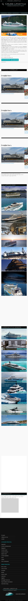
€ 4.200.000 (23, 414)
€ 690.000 (23, 425)
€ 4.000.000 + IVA (22, 403)
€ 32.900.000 (23, 371)
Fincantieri (3, 570)
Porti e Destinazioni (5, 561)
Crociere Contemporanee (6, 15)
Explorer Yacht (4, 553)
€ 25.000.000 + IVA (21, 381)
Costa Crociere (4, 568)
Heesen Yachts (4, 574)
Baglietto (3, 578)
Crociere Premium (4, 551)
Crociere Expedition (5, 555)
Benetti (2, 572)
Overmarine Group (4, 583)
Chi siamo (3, 535)
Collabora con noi (4, 537)
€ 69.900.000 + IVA (21, 338)
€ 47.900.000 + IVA (21, 349)
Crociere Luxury (4, 550)
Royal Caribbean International (6, 581)
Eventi (2, 557)
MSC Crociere (3, 566)
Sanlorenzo (3, 576)
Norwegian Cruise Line (5, 579)
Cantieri (2, 559)
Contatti (2, 539)
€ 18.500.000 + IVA (21, 392)
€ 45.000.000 (23, 360)
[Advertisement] (16, 9)
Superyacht (3, 544)
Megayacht (3, 548)
